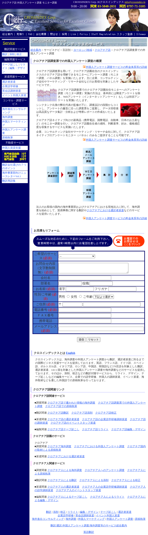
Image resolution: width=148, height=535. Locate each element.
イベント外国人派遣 (108, 515)
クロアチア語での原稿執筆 (61, 406)
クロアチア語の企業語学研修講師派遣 (104, 419)
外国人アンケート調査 (120, 519)
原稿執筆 (140, 519)
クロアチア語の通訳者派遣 (63, 419)
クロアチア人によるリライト (107, 496)
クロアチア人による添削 (94, 480)
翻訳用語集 (9, 180)
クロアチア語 (103, 50)
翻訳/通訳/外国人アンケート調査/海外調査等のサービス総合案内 (88, 525)
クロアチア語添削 (82, 412)
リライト (72, 512)
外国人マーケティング (91, 519)
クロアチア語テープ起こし (63, 429)
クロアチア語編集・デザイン (128, 429)
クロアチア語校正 (106, 412)
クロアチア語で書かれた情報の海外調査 (71, 402)
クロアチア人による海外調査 (64, 470)
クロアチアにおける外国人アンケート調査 (99, 446)
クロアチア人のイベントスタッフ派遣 (78, 490)
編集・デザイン (89, 512)
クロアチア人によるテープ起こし (67, 496)
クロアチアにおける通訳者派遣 (105, 210)
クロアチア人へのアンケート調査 (104, 470)
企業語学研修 (66, 515)
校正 (63, 512)
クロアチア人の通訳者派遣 (63, 486)
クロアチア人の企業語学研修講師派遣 (104, 486)
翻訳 (48, 512)
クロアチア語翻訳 (58, 412)
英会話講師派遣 (84, 515)
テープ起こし (108, 512)
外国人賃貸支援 (11, 147)
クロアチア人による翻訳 (62, 480)
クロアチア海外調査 (59, 446)
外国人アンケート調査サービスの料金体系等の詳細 (115, 67)
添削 (55, 512)
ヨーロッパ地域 (82, 50)
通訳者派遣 (124, 512)
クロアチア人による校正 (125, 480)
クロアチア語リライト (95, 429)
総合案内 (35, 50)
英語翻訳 (88, 532)
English (70, 353)
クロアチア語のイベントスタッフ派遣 (73, 422)
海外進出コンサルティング (48, 519)
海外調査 (71, 519)
